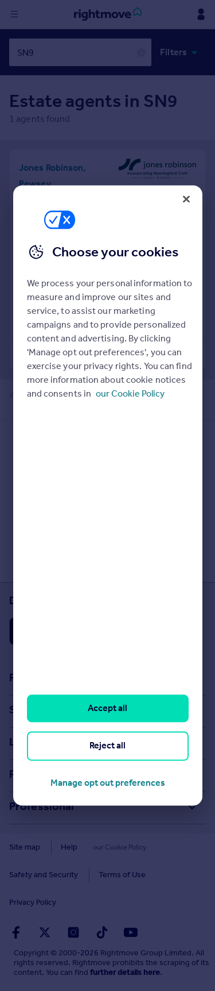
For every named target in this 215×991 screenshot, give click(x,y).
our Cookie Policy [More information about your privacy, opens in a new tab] (130, 393)
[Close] (186, 199)
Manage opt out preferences (107, 782)
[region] (107, 495)
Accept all (107, 707)
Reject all (107, 745)
